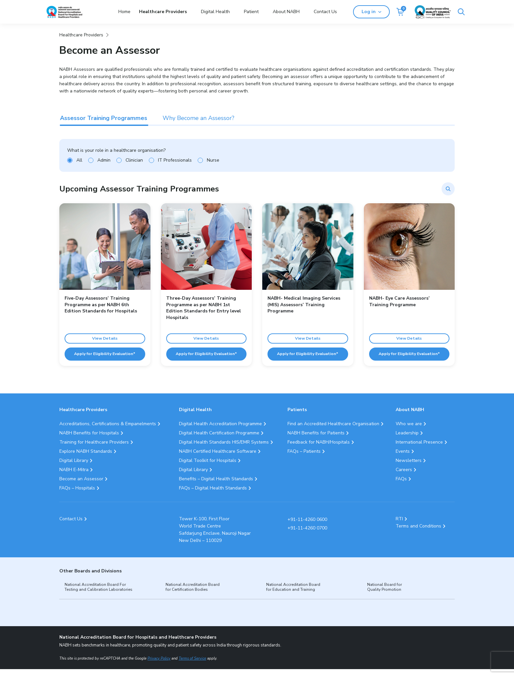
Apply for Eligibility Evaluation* (105, 357)
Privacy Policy (159, 665)
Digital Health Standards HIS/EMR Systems (224, 449)
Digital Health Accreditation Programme (220, 430)
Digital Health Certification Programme (219, 439)
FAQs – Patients (304, 458)
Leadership (407, 439)
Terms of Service (192, 665)
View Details (104, 337)
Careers (404, 476)
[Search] (359, 11)
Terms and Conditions (418, 533)
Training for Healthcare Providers (94, 449)
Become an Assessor (81, 485)
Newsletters (409, 467)
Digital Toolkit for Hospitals (207, 467)
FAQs (401, 485)
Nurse (213, 160)
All (79, 160)
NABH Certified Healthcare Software (217, 458)
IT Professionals (175, 160)
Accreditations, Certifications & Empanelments (107, 430)
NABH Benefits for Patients (316, 439)
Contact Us (325, 12)
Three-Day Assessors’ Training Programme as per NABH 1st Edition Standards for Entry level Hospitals (203, 308)
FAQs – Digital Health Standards (213, 494)
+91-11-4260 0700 (307, 535)
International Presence (419, 449)
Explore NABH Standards (85, 458)
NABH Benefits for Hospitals (89, 439)
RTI (399, 526)
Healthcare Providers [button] (163, 12)
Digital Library (73, 467)
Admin (103, 160)
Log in (388, 12)
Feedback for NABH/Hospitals (318, 449)
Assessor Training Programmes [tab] (103, 118)
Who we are (409, 430)
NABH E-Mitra (74, 476)
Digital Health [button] (215, 12)
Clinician (134, 160)
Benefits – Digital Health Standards (216, 485)
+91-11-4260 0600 (307, 526)
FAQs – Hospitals (77, 494)
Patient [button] (251, 12)
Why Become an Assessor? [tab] (198, 118)
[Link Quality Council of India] (450, 11)
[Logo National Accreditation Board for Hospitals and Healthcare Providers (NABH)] (64, 11)
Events (403, 458)
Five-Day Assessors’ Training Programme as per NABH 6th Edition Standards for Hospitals (101, 304)
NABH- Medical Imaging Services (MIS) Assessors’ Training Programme (303, 304)
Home (124, 12)
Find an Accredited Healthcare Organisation (333, 430)
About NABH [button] (286, 12)
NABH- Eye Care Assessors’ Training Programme (399, 301)
